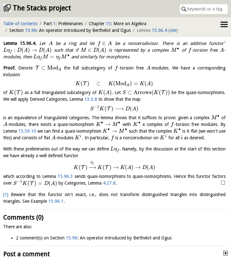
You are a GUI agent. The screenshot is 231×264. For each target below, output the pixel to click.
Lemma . (19, 43)
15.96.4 (159, 30)
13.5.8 (90, 99)
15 (108, 23)
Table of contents (20, 23)
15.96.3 (65, 176)
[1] (5, 194)
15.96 (30, 30)
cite (173, 30)
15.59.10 (27, 131)
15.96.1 (56, 201)
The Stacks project (42, 8)
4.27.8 (109, 183)
